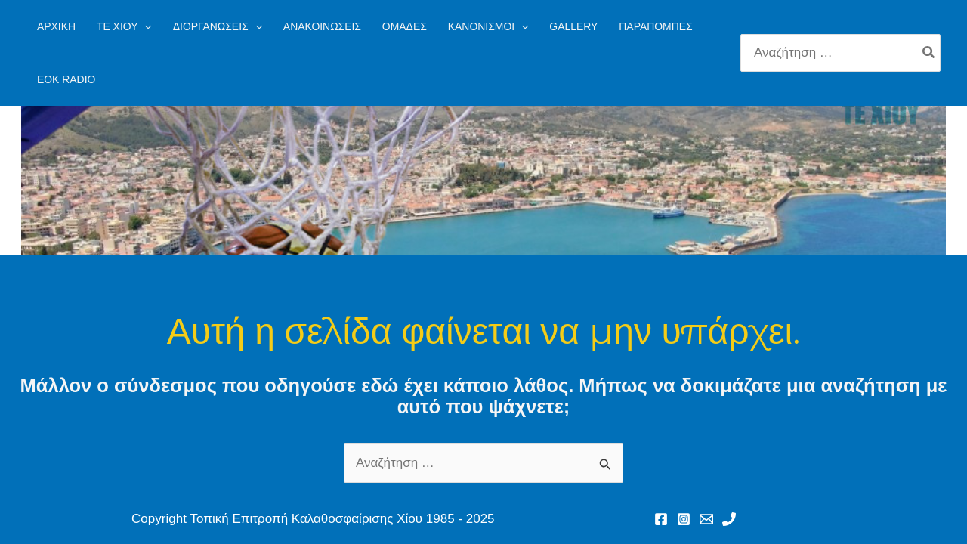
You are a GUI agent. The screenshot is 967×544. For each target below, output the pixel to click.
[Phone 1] (729, 519)
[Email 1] (706, 519)
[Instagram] (683, 519)
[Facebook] (661, 519)
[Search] (929, 53)
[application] (144, 26)
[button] (124, 26)
